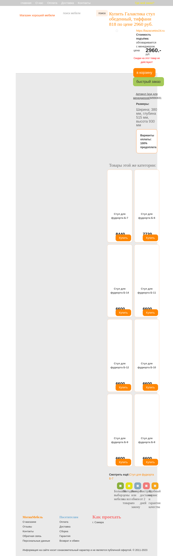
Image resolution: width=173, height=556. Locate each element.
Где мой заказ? (144, 3)
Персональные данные (36, 540)
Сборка (64, 531)
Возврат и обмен (69, 540)
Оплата (52, 3)
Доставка (67, 3)
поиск (102, 13)
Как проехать (106, 516)
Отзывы (27, 526)
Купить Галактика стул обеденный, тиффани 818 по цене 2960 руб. (132, 19)
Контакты (84, 3)
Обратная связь (32, 536)
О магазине (29, 521)
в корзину (144, 73)
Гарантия (65, 536)
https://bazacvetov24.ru (150, 30)
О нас (39, 3)
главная (26, 3)
